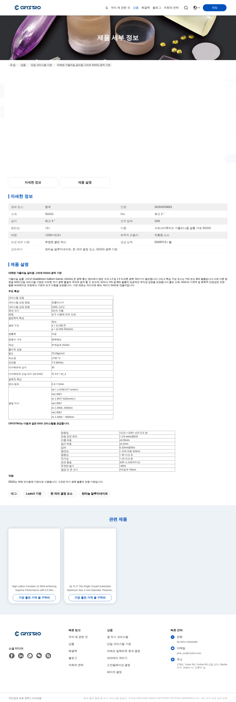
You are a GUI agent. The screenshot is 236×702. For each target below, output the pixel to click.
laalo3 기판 (33, 493)
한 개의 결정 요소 (61, 493)
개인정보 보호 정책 (19, 698)
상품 (136, 7)
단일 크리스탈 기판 (41, 65)
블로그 (157, 7)
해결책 (145, 7)
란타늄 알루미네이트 (95, 493)
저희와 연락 (171, 7)
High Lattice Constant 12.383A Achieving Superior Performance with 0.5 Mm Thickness (34, 588)
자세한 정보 (33, 182)
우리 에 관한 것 (120, 7)
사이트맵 (36, 698)
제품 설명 (85, 182)
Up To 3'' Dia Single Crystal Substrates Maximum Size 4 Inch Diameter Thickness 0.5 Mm (90, 588)
